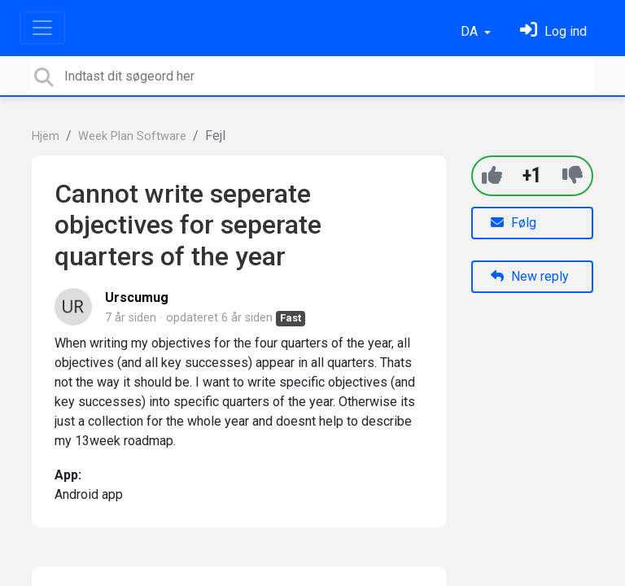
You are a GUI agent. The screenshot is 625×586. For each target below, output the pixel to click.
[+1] (492, 175)
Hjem (45, 136)
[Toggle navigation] (42, 27)
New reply (530, 276)
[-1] (572, 175)
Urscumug (136, 297)
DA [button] (471, 31)
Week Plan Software (132, 136)
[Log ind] (553, 31)
